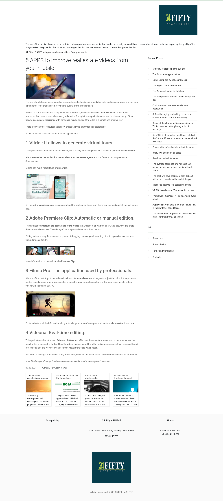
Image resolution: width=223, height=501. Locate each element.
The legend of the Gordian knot (167, 85)
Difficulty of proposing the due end (169, 69)
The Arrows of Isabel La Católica (168, 91)
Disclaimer (158, 238)
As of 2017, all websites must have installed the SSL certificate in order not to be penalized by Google (175, 138)
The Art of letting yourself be (166, 74)
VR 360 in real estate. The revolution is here (173, 190)
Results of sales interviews (165, 158)
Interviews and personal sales (167, 153)
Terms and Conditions (163, 251)
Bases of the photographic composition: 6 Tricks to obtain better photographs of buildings (173, 126)
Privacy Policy (159, 244)
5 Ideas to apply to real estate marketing (172, 185)
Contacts (157, 257)
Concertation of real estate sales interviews (173, 147)
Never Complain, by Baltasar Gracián (170, 80)
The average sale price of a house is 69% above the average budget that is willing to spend (173, 167)
